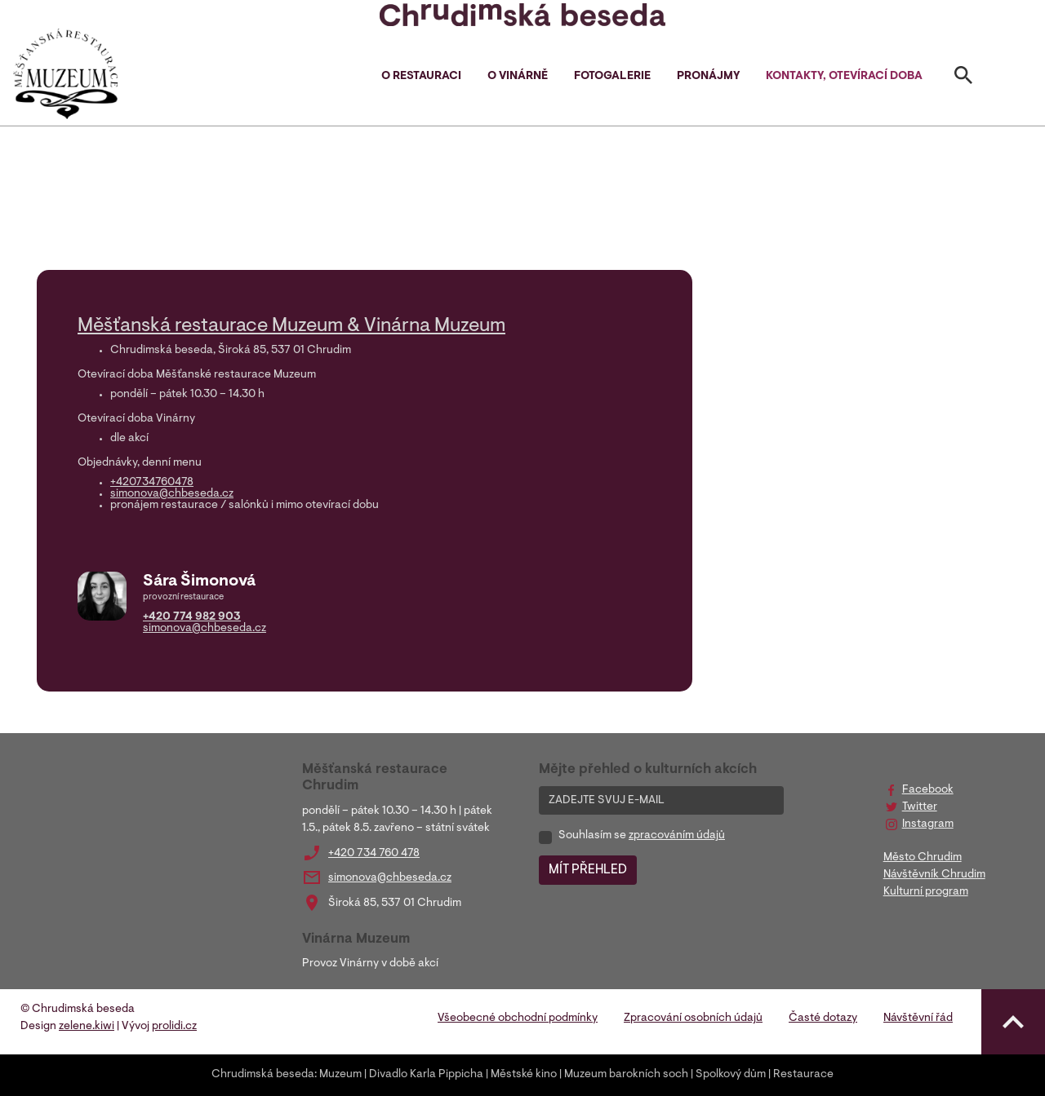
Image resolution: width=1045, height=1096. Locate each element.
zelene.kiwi (86, 1026)
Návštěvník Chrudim (934, 875)
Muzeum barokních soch (626, 1075)
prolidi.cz (174, 1026)
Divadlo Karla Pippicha (426, 1075)
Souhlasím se (641, 836)
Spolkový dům (731, 1075)
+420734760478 (151, 482)
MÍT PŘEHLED (588, 870)
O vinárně (517, 76)
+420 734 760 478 (374, 854)
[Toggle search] (963, 78)
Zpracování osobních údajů (693, 1018)
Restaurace (803, 1075)
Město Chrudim (922, 858)
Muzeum (340, 1075)
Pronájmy (708, 76)
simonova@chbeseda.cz (171, 494)
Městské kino (524, 1075)
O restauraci (421, 76)
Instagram (928, 824)
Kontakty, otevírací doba (844, 76)
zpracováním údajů (677, 836)
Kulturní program (925, 892)
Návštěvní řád (918, 1018)
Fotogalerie (612, 76)
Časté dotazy (823, 1018)
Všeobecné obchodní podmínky (518, 1018)
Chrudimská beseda (262, 1075)
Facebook (928, 790)
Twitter (919, 807)
